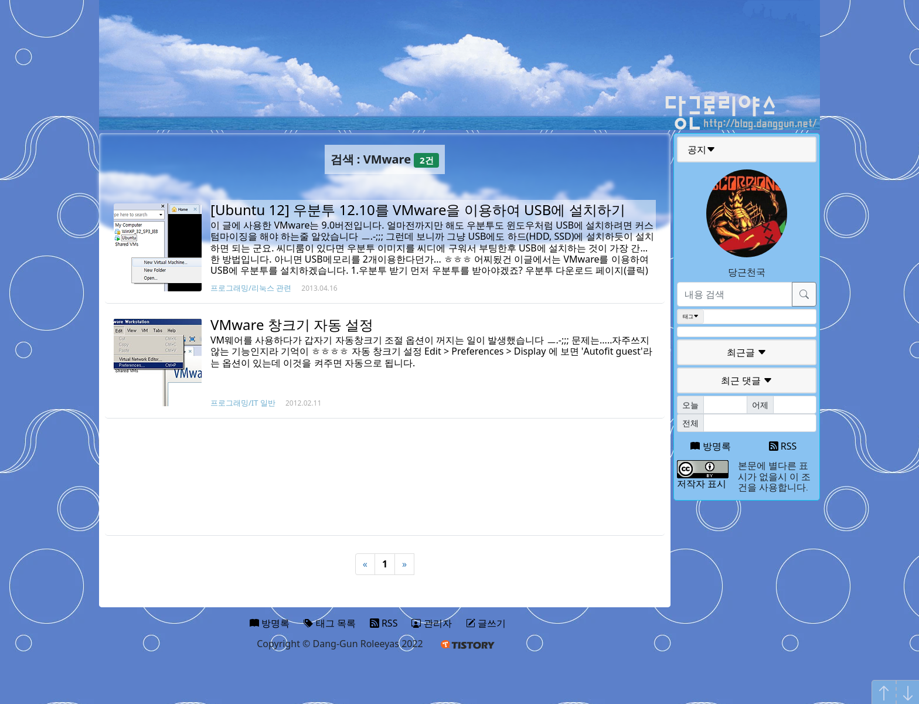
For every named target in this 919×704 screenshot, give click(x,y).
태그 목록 (329, 623)
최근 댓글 (746, 380)
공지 (701, 149)
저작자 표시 (701, 483)
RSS (783, 446)
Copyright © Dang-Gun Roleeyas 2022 (340, 643)
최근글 (747, 352)
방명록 (710, 446)
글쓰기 (486, 623)
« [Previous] (365, 563)
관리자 (431, 623)
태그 (691, 316)
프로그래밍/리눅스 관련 (250, 288)
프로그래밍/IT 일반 (242, 402)
